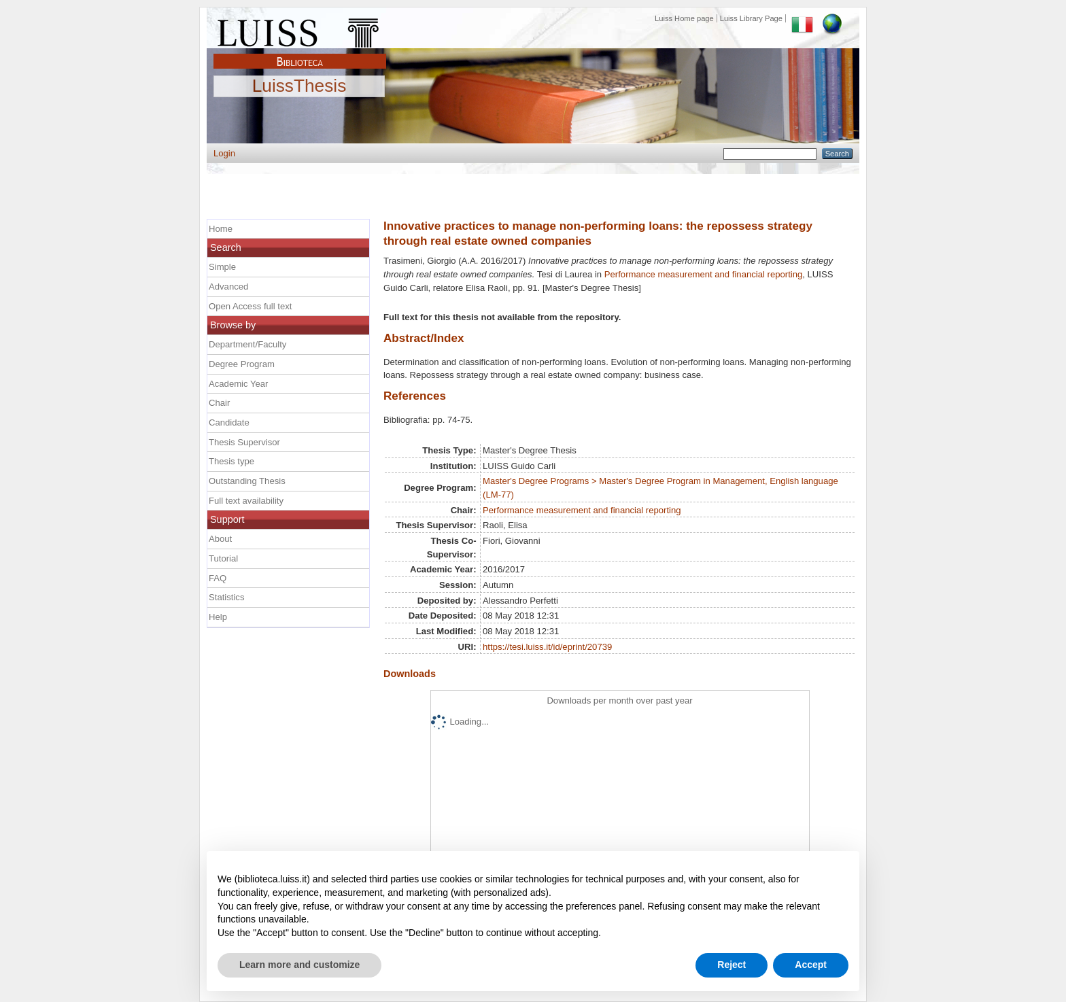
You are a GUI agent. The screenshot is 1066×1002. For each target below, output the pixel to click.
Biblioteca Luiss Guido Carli (299, 54)
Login (224, 153)
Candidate (229, 422)
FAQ (217, 578)
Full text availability (246, 501)
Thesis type (231, 461)
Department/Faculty (247, 344)
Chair (219, 403)
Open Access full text (250, 306)
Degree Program (242, 364)
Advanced (228, 286)
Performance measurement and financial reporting (703, 274)
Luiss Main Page (299, 30)
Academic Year (238, 384)
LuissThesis (299, 86)
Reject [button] (731, 964)
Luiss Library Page (751, 18)
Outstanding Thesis (247, 481)
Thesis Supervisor (244, 442)
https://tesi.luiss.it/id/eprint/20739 (547, 647)
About (220, 539)
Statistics (226, 597)
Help (218, 617)
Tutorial (223, 558)
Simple (222, 267)
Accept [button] (811, 964)
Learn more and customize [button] (299, 964)
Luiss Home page (684, 18)
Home (221, 229)
